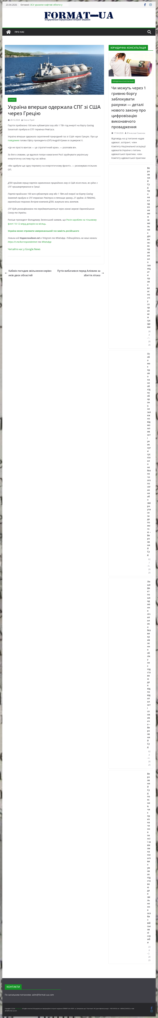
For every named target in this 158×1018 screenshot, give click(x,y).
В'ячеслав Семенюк (136, 133)
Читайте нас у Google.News (24, 249)
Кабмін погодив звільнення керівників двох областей (28, 273)
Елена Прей (29, 120)
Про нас (19, 31)
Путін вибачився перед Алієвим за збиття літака (80, 273)
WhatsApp (46, 241)
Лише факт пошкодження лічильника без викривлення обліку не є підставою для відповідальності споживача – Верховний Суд (149, 664)
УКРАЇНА (12, 100)
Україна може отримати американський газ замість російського (43, 230)
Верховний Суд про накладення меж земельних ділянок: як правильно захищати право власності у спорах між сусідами (149, 247)
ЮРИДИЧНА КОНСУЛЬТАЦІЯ (123, 81)
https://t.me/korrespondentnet (22, 241)
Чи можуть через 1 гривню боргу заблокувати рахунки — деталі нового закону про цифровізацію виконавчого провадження (128, 107)
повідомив (13, 140)
